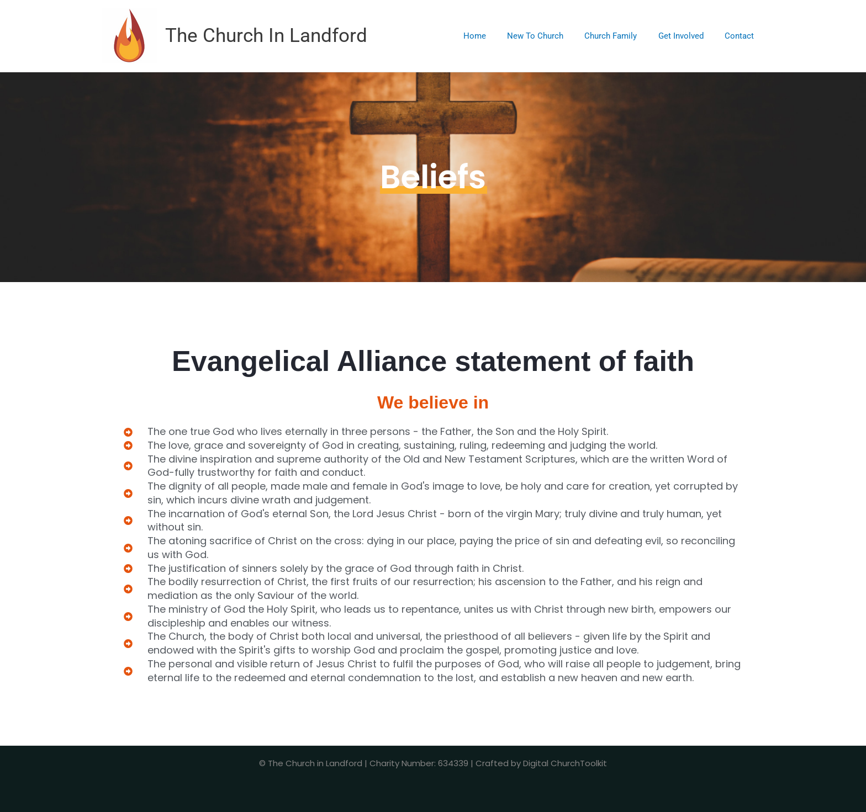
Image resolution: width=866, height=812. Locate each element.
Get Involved (687, 36)
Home (495, 36)
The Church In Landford (266, 35)
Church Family (622, 36)
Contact (741, 36)
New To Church (551, 36)
